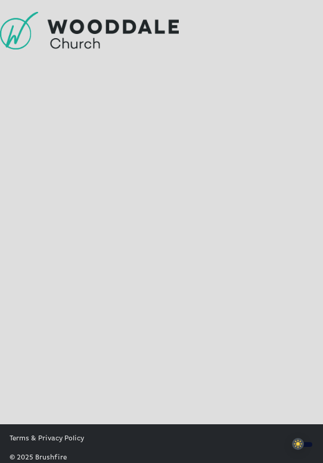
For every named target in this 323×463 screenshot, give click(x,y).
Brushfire (51, 457)
